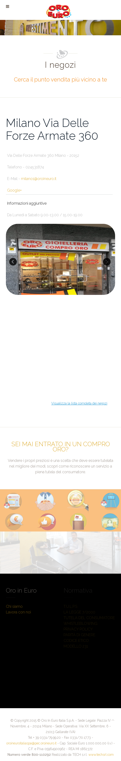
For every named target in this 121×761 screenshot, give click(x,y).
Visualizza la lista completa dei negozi (79, 403)
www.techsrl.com (101, 754)
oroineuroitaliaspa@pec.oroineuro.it (31, 743)
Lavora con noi (18, 612)
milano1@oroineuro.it (38, 178)
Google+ (14, 190)
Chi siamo (14, 606)
